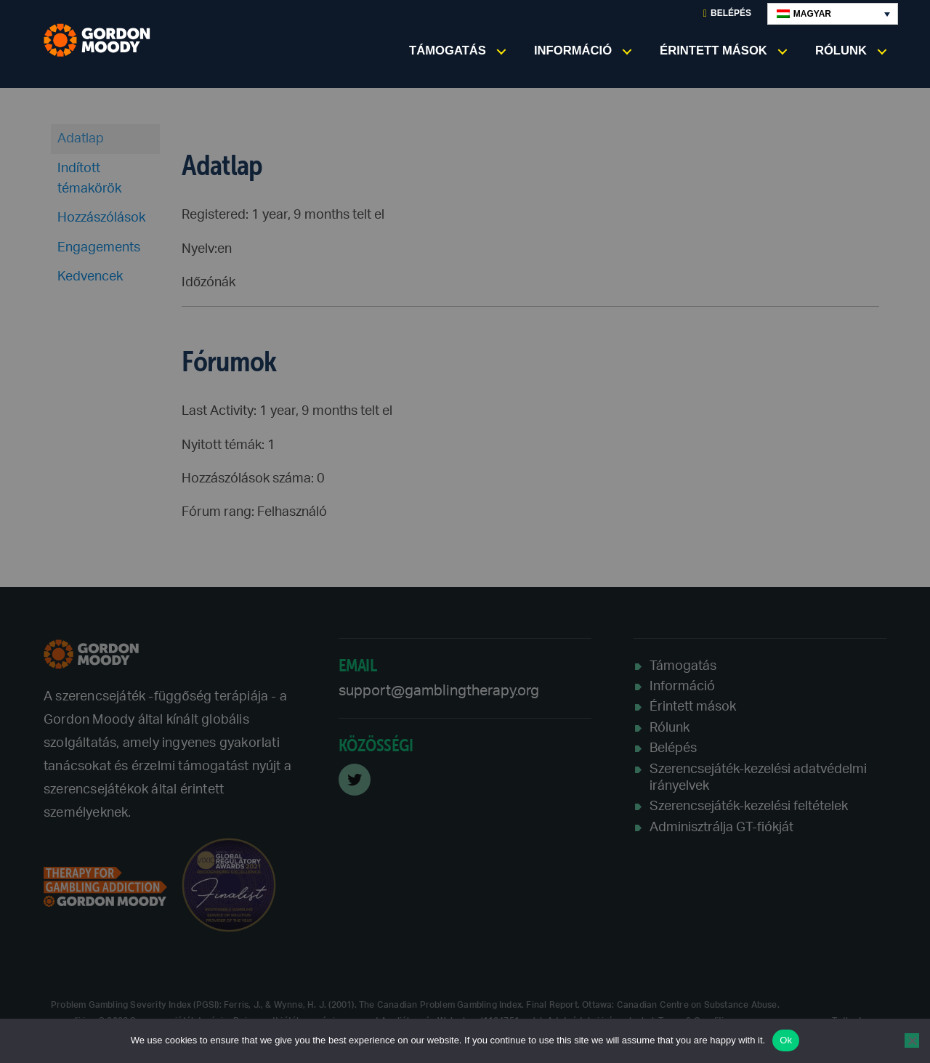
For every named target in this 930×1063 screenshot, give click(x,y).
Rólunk (841, 50)
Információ (573, 50)
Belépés (727, 13)
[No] (912, 1040)
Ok (786, 1040)
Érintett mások (713, 50)
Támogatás (447, 50)
